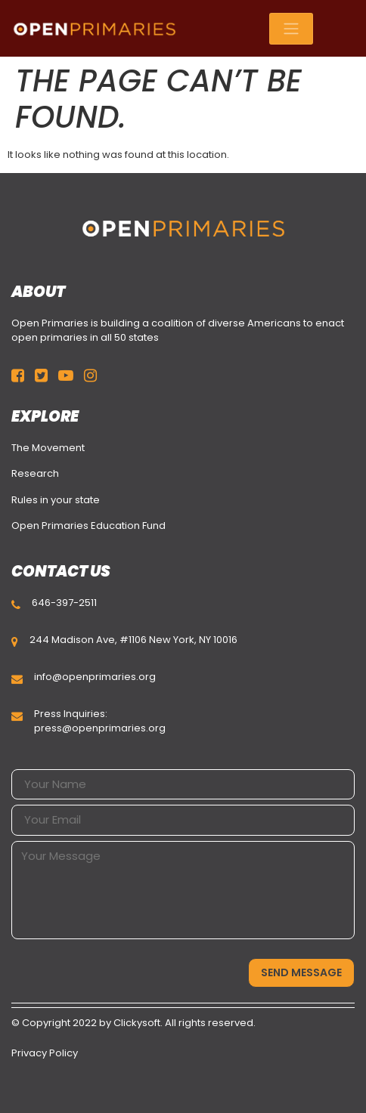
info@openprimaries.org (95, 676)
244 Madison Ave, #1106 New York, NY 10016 (133, 639)
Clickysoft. (138, 1023)
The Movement (48, 448)
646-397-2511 (64, 602)
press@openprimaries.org (100, 728)
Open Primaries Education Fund (88, 525)
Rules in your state (55, 500)
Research (35, 473)
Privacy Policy (44, 1053)
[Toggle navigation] (291, 29)
